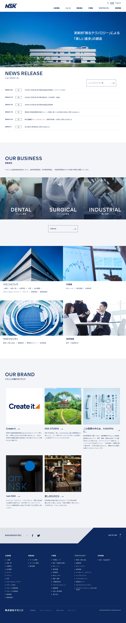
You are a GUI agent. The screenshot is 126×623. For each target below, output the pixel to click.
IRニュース (70, 288)
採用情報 (118, 8)
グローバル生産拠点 (12, 591)
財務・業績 (56, 578)
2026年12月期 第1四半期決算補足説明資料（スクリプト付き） (35, 90)
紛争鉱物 (43, 343)
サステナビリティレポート (83, 585)
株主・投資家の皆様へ (59, 563)
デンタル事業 (33, 560)
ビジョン (9, 572)
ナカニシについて (10, 284)
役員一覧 (13, 288)
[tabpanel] (63, 39)
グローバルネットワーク (11, 292)
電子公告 (55, 594)
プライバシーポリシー (45, 610)
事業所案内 (43, 292)
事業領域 (79, 8)
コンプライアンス (81, 575)
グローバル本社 (10, 585)
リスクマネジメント (82, 578)
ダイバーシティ (80, 566)
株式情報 (79, 288)
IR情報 (90, 8)
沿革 (29, 288)
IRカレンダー (57, 575)
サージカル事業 (34, 563)
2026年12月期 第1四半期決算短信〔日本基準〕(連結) (32, 97)
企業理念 (22, 288)
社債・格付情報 (57, 591)
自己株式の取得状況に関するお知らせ (27, 127)
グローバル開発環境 (12, 588)
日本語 (112, 3)
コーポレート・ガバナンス (83, 572)
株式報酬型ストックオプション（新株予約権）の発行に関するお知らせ (38, 119)
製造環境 (34, 292)
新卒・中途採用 (71, 343)
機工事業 (32, 566)
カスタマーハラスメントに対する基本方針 (86, 588)
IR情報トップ (57, 560)
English (118, 3)
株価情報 (55, 588)
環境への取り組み (9, 343)
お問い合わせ (60, 610)
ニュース (68, 8)
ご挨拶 (5, 288)
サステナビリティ (104, 8)
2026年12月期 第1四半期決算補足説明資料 (29, 105)
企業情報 (56, 8)
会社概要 (37, 288)
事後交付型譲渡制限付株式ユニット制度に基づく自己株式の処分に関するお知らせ (42, 112)
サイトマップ (72, 610)
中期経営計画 (57, 582)
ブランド (25, 292)
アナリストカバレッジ (59, 585)
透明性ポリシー (32, 343)
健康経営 (21, 343)
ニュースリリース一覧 (96, 83)
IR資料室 (88, 288)
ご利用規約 (32, 610)
